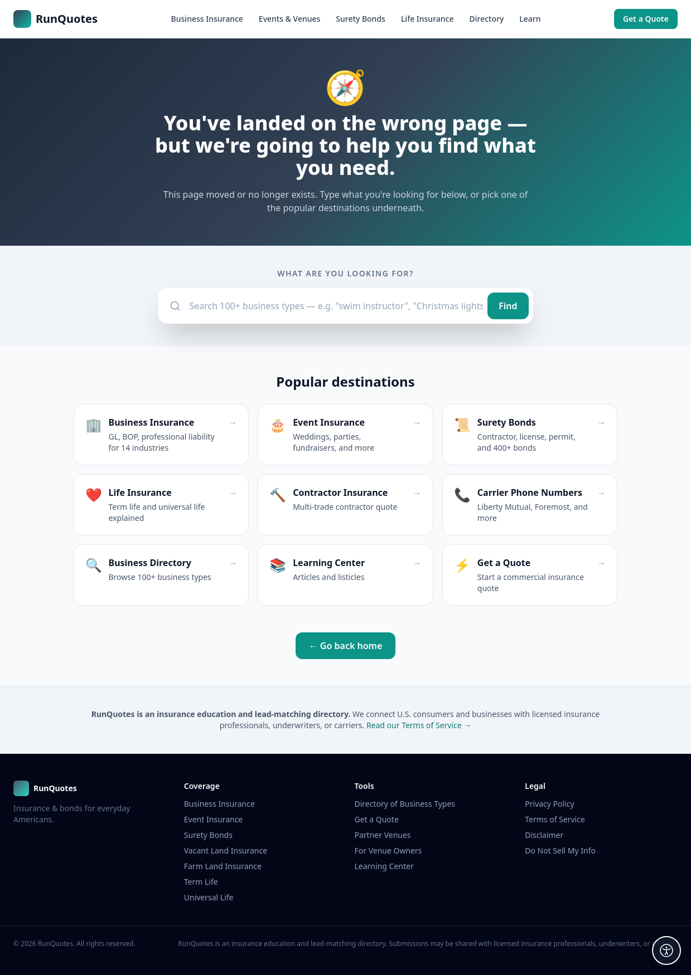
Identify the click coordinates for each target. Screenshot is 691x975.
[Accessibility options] (666, 950)
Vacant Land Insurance (225, 850)
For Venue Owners (388, 850)
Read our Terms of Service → (418, 725)
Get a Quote (646, 18)
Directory (486, 18)
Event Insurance (213, 819)
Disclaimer (544, 835)
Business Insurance (207, 18)
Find (508, 306)
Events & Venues (290, 18)
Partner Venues (383, 835)
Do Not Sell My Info (560, 850)
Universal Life (209, 897)
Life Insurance (427, 18)
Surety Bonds (360, 18)
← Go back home (346, 646)
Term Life (201, 881)
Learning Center (384, 866)
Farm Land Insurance (223, 866)
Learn (529, 18)
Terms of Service (555, 819)
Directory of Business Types (405, 803)
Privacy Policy (549, 803)
